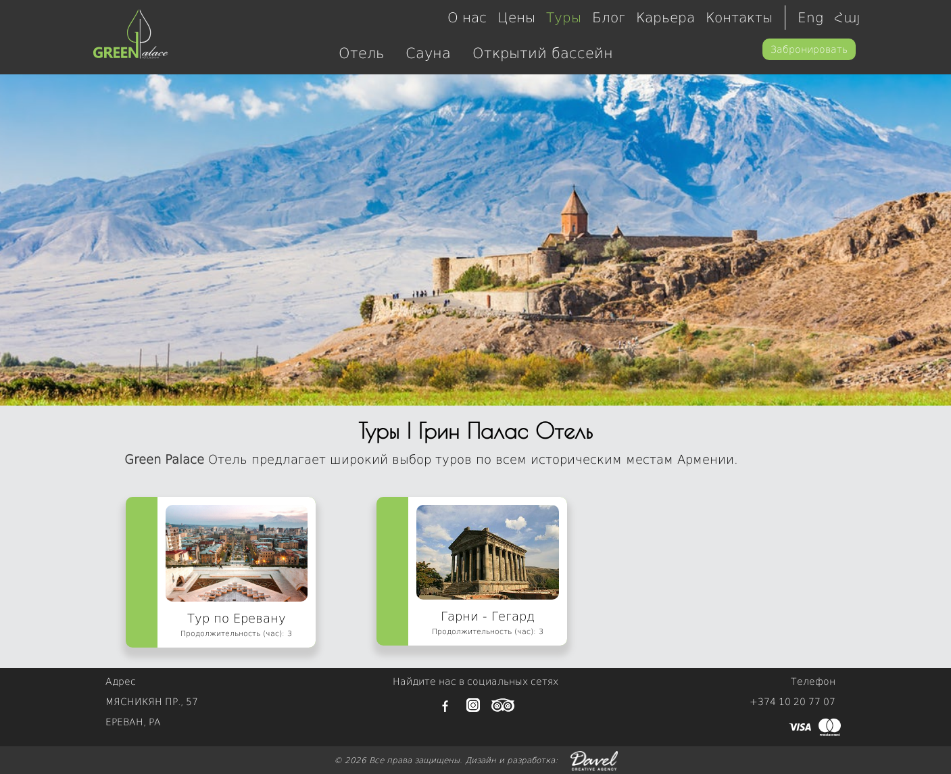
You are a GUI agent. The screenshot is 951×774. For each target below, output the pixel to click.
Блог (608, 17)
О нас (467, 17)
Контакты (739, 17)
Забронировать (809, 49)
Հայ (847, 17)
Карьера (665, 17)
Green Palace (164, 459)
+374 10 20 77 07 (792, 701)
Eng (810, 17)
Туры (563, 17)
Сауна (428, 53)
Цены (516, 17)
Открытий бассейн (542, 53)
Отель (361, 53)
